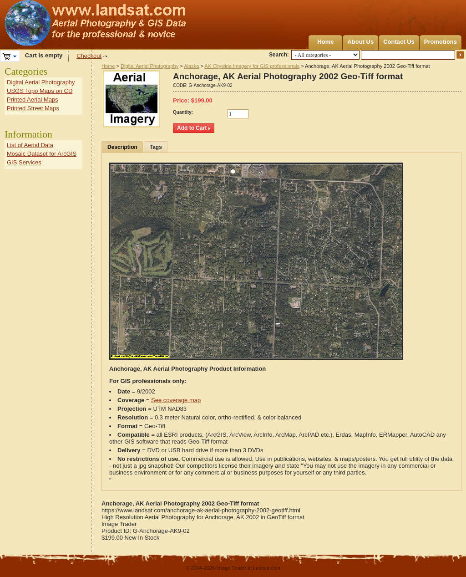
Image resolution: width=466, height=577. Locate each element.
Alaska (191, 66)
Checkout (88, 55)
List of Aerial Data (30, 145)
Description (122, 147)
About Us (360, 41)
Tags (156, 147)
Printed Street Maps (33, 108)
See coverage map (176, 400)
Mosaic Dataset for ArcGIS (41, 153)
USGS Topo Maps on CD (39, 90)
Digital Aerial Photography (149, 66)
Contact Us (399, 41)
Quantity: (183, 112)
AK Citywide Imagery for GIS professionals (251, 66)
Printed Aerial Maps (32, 99)
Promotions (440, 41)
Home (325, 41)
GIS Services (24, 162)
